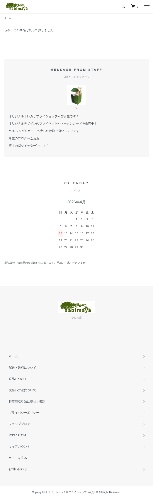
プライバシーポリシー (24, 412)
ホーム (7, 18)
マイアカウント (19, 446)
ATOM (21, 435)
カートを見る (18, 458)
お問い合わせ (18, 469)
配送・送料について (22, 367)
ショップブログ (19, 424)
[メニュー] (146, 6)
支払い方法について (22, 390)
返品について (18, 379)
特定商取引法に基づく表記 (27, 401)
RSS (12, 435)
